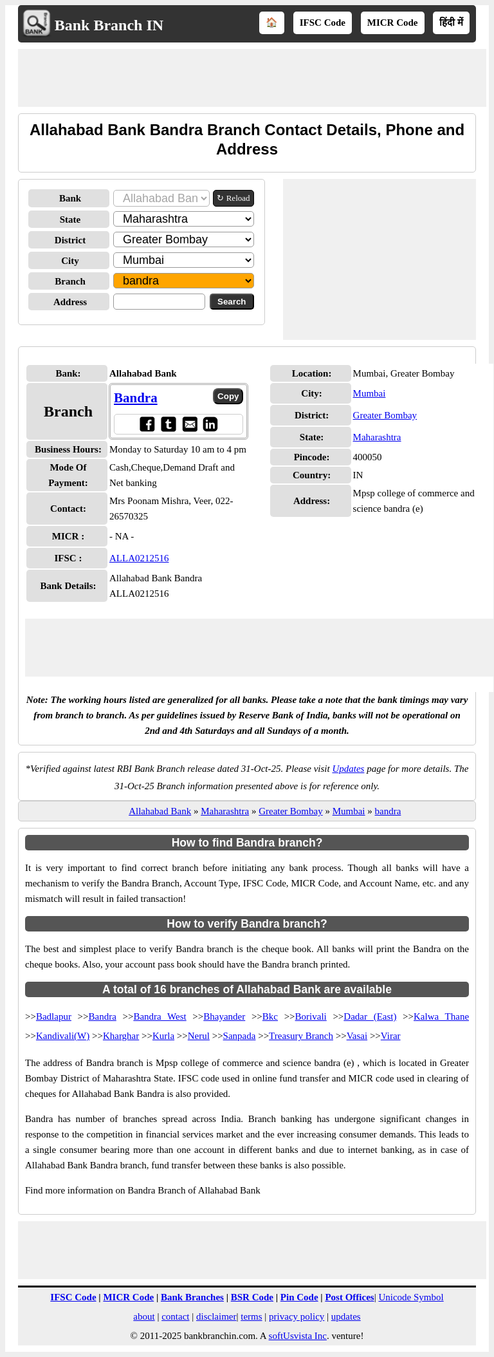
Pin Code (299, 1297)
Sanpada (239, 1036)
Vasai (357, 1036)
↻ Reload (233, 198)
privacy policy (296, 1316)
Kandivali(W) (62, 1036)
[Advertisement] (252, 78)
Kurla (163, 1036)
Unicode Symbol (410, 1297)
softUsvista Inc (298, 1336)
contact (175, 1316)
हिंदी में (451, 22)
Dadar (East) (369, 1016)
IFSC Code (322, 22)
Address (70, 302)
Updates (348, 768)
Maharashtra (377, 437)
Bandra (136, 398)
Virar (391, 1036)
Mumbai (369, 393)
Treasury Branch (301, 1036)
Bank (70, 198)
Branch (70, 281)
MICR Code (392, 22)
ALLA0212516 (139, 558)
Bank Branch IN (109, 25)
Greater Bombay (385, 415)
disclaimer (216, 1316)
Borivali (311, 1016)
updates (346, 1316)
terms (251, 1316)
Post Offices (349, 1297)
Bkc (270, 1016)
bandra (388, 811)
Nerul (199, 1036)
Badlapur (53, 1016)
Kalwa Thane (441, 1016)
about (143, 1316)
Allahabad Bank (160, 811)
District (70, 240)
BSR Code (252, 1297)
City (70, 261)
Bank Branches (192, 1297)
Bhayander (224, 1016)
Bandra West (159, 1016)
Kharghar (121, 1036)
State (70, 219)
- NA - (121, 536)
